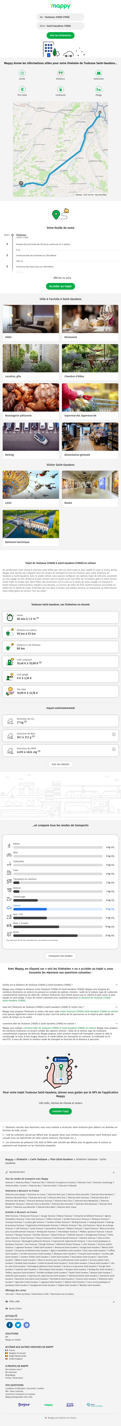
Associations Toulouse (55, 1228)
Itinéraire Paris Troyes (66, 1207)
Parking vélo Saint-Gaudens (100, 1269)
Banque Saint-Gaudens (101, 1273)
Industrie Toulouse (87, 1238)
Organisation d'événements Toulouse (42, 1225)
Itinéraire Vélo (38, 1182)
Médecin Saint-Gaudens (25, 1260)
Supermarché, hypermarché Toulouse (68, 1241)
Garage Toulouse (48, 1216)
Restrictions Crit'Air (40, 1294)
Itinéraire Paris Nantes (15, 1201)
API (6, 1337)
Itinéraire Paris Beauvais (86, 1204)
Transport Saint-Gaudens (89, 1254)
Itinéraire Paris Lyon (56, 1194)
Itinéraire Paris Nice (99, 1198)
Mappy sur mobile (13, 1340)
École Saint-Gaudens (78, 1263)
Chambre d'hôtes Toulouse (58, 1222)
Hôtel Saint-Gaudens (44, 1247)
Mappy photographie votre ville (18, 1397)
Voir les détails (60, 764)
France (10, 1350)
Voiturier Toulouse (69, 1225)
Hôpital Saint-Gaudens (68, 1285)
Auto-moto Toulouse (35, 1219)
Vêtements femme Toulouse (68, 1244)
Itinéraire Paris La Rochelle (38, 1204)
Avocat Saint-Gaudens (99, 1263)
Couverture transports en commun (20, 1394)
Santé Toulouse (36, 1228)
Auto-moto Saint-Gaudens (95, 1251)
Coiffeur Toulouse (53, 1219)
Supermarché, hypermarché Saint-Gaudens (47, 1276)
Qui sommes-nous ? (13, 1369)
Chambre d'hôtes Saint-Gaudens (34, 1257)
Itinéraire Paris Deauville (78, 1194)
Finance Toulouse (43, 1238)
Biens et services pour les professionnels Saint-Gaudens (62, 1260)
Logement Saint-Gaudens (51, 1282)
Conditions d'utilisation (15, 1388)
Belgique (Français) (15, 1353)
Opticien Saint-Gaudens (75, 1282)
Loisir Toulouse (89, 1244)
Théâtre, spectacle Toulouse (92, 1232)
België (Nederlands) (15, 1356)
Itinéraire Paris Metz (46, 1207)
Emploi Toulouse (58, 1235)
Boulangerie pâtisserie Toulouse (36, 1241)
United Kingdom (14, 1359)
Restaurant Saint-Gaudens (66, 1247)
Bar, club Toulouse (87, 1225)
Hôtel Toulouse (11, 1216)
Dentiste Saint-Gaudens (25, 1263)
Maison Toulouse (65, 1216)
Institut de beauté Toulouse (65, 1238)
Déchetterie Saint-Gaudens (62, 1279)
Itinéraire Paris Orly (57, 1198)
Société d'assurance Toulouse (76, 1219)
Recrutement (11, 1372)
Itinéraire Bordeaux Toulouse (39, 1201)
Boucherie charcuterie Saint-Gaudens (31, 1279)
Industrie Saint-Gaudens (26, 1269)
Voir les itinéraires (60, 35)
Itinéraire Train (84, 1182)
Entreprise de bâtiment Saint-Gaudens (32, 1251)
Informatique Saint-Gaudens (51, 1269)
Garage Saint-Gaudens (90, 1247)
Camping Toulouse (96, 1222)
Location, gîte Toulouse (34, 1222)
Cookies (40, 1388)
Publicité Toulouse (75, 1235)
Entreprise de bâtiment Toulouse (88, 1216)
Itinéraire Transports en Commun (61, 1182)
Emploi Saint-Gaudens (78, 1273)
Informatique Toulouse (68, 1232)
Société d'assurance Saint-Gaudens (36, 1254)
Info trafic (9, 1294)
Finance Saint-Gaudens (86, 1279)
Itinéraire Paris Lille (37, 1198)
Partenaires (18, 1378)
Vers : (55, 25)
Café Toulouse (21, 1228)
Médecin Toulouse (75, 1228)
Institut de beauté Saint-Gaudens (52, 1263)
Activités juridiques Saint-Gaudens (52, 1273)
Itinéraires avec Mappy (15, 1194)
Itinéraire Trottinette (68, 1186)
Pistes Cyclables (23, 1294)
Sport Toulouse (91, 1228)
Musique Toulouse (23, 1235)
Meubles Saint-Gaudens (90, 1285)
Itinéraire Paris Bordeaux (102, 1194)
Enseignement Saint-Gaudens (43, 1285)
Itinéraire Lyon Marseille (24, 1207)
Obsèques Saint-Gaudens (65, 1254)
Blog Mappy (10, 1375)
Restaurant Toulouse (30, 1216)
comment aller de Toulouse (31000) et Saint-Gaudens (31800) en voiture (59, 1028)
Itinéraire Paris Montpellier (86, 1201)
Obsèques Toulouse (100, 1219)
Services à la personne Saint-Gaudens (80, 1266)
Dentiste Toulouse (41, 1235)
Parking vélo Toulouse (46, 1232)
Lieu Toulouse (31, 1244)
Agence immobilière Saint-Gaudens (66, 1251)
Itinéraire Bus (35, 1186)
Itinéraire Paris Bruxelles (63, 1204)
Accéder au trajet (60, 286)
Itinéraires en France (36, 1194)
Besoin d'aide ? (13, 1309)
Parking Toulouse (79, 1222)
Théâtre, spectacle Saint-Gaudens (20, 1273)
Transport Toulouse (13, 1222)
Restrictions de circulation (62, 1294)
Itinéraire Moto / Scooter (16, 1186)
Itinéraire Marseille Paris (16, 1198)
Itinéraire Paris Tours (64, 1201)
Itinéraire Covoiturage (102, 1182)
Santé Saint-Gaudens (60, 1257)
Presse (8, 1378)
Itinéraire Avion (50, 1186)
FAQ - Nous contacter (14, 1391)
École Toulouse (27, 1238)
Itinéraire (9, 1182)
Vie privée (31, 1388)
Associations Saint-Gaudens (84, 1257)
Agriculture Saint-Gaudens (26, 1282)
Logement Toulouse (23, 1247)
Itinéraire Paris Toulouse (78, 1198)
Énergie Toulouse (46, 1244)
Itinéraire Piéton (23, 1182)
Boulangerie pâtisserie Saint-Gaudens (44, 1266)
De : (54, 17)
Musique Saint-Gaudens (76, 1269)
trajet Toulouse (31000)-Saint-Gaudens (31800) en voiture (89, 1011)
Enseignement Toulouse (96, 1235)
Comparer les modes (60, 955)
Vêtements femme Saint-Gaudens (83, 1276)
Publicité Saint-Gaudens (15, 1276)
